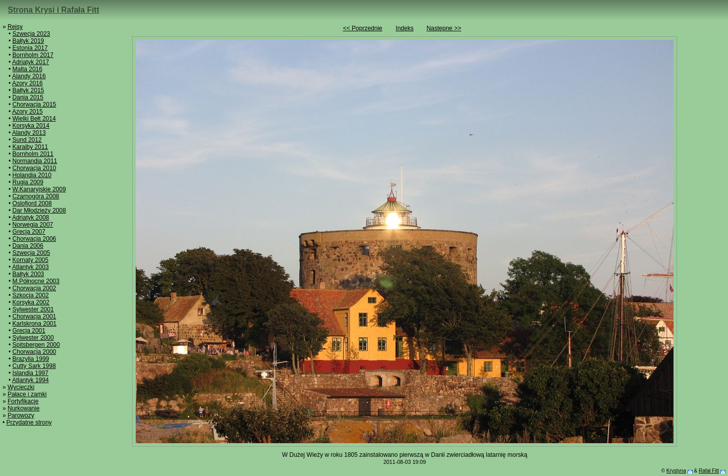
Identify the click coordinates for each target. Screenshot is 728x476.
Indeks (404, 28)
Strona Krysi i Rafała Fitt (53, 10)
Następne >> (443, 28)
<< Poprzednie (362, 28)
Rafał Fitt (709, 470)
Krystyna (676, 470)
